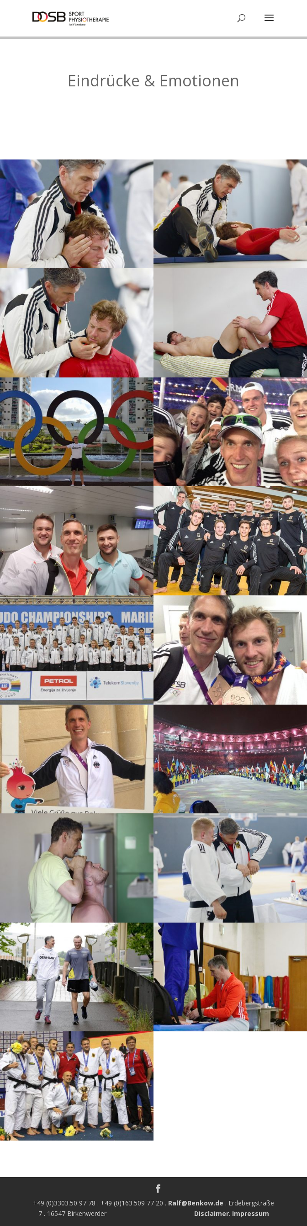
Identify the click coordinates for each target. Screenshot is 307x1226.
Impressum (250, 1213)
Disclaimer (211, 1213)
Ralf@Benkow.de (195, 1203)
